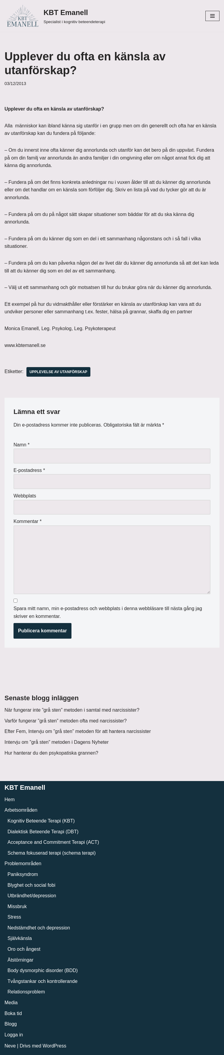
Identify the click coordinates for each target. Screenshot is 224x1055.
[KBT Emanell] (55, 16)
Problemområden (23, 863)
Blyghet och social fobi (31, 885)
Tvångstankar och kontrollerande (42, 981)
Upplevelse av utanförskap (58, 372)
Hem (10, 799)
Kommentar (27, 521)
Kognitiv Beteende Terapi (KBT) (41, 820)
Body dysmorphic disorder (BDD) (43, 970)
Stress (14, 917)
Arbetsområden (21, 810)
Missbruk (17, 906)
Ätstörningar (20, 959)
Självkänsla (20, 938)
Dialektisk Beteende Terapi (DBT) (43, 831)
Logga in (14, 1034)
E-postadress (29, 470)
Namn (21, 444)
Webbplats (25, 495)
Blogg (11, 1023)
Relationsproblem (26, 991)
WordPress (54, 1045)
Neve (10, 1045)
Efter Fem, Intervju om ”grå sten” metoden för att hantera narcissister (78, 731)
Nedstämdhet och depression (39, 927)
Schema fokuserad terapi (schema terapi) (51, 853)
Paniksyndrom (23, 874)
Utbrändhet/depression (32, 895)
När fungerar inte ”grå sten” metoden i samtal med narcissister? (72, 710)
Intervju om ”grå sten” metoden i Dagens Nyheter (57, 742)
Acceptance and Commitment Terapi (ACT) (53, 842)
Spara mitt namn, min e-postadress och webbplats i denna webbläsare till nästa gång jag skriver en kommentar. (108, 612)
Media (11, 1002)
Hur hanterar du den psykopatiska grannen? (51, 753)
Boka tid (13, 1013)
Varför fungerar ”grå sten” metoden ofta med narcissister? (66, 720)
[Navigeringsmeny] (212, 16)
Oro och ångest (24, 949)
